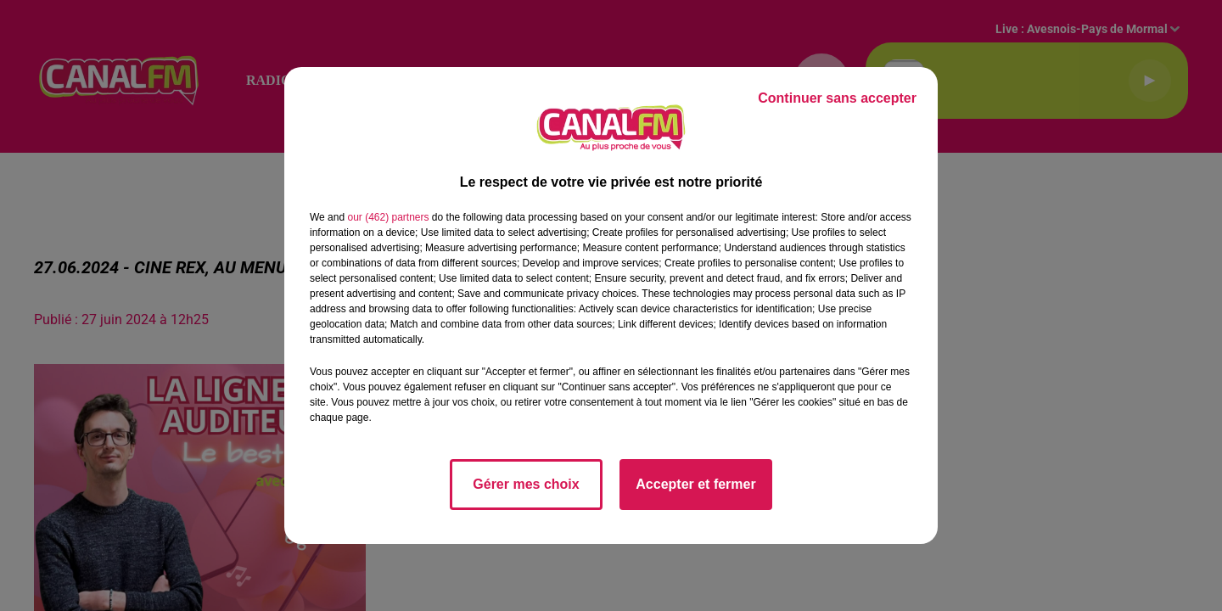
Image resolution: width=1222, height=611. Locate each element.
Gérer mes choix (526, 484)
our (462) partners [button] (388, 217)
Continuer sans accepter (837, 98)
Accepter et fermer (695, 484)
